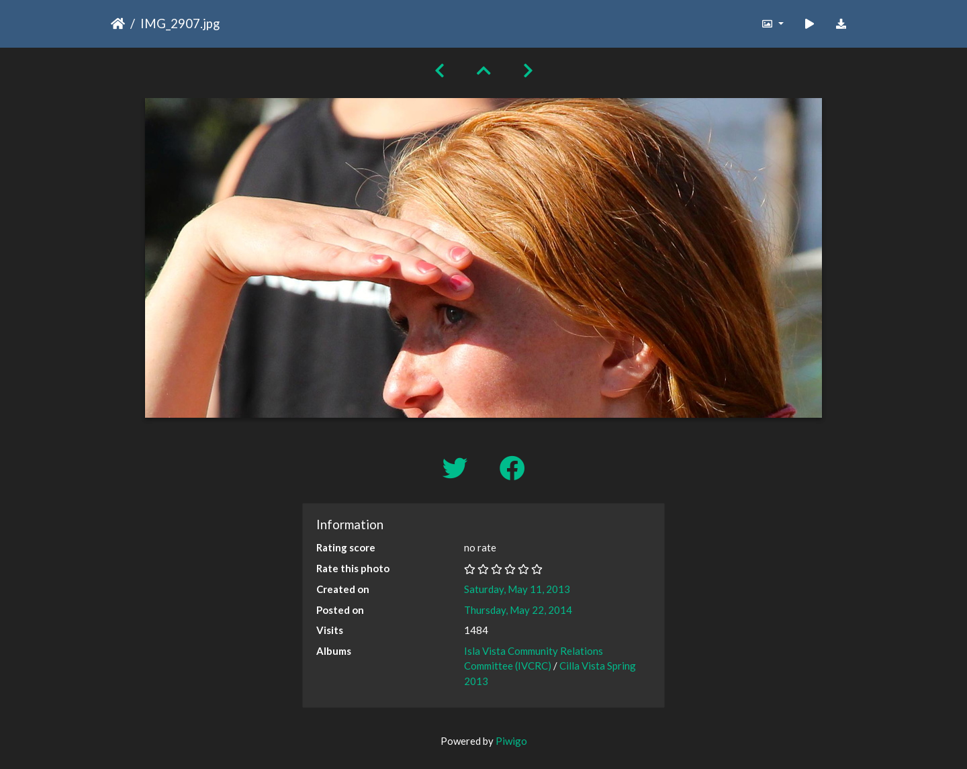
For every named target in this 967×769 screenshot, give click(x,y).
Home (118, 23)
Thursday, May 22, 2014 (518, 610)
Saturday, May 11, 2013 (517, 589)
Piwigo (511, 741)
